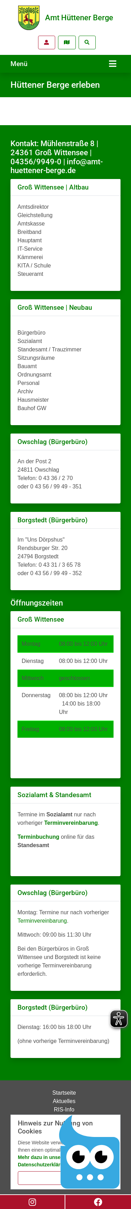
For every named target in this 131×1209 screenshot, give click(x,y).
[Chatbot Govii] (89, 1152)
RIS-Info (64, 1110)
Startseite (64, 1093)
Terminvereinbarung (42, 921)
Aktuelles (64, 1101)
